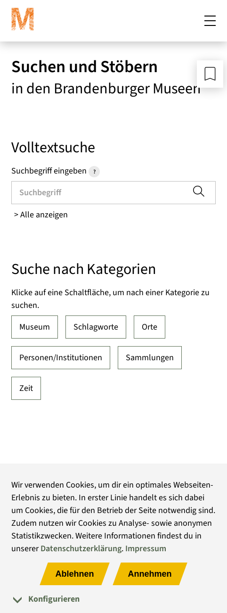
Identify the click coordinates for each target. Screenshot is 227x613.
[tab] (113, 599)
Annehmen (150, 574)
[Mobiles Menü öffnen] (210, 20)
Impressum (145, 549)
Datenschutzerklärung (81, 549)
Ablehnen (74, 574)
